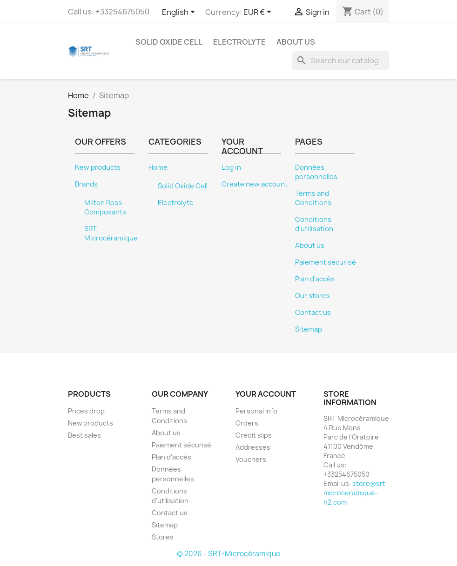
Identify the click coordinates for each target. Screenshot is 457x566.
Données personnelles (316, 172)
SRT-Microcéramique (111, 233)
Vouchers (250, 459)
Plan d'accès (315, 279)
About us (295, 42)
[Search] (340, 60)
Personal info (256, 410)
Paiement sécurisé (325, 262)
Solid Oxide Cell (168, 42)
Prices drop (86, 410)
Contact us (313, 312)
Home (158, 167)
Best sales (84, 435)
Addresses (252, 447)
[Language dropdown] (180, 12)
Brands (86, 184)
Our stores (312, 295)
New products (98, 167)
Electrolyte (239, 42)
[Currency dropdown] (259, 12)
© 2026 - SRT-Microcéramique (228, 554)
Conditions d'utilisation (314, 224)
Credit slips (253, 435)
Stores (163, 537)
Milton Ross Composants (105, 207)
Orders (246, 423)
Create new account (255, 184)
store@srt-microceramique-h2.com (355, 492)
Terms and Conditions (313, 198)
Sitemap (308, 329)
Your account (265, 394)
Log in (231, 167)
